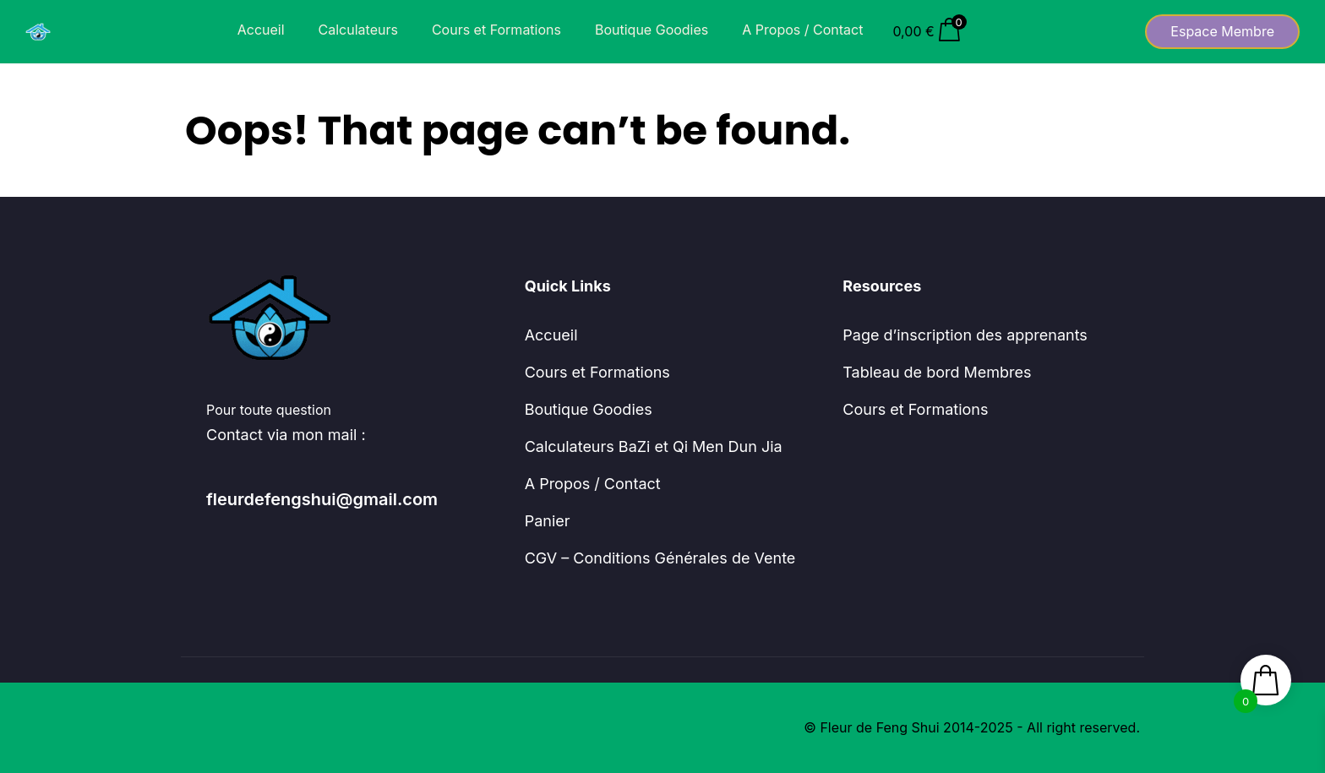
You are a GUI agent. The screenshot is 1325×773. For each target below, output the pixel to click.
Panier (547, 521)
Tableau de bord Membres (936, 372)
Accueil (261, 29)
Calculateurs (358, 29)
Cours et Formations (496, 29)
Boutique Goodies (651, 29)
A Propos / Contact (802, 29)
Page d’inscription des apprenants (965, 335)
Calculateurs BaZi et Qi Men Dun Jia (653, 446)
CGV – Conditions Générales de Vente (660, 558)
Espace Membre (1222, 31)
